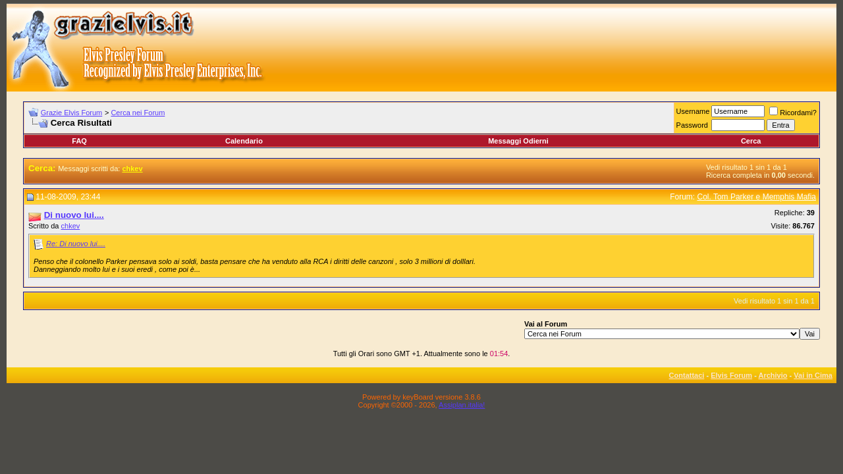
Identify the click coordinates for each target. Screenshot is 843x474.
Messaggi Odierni (518, 141)
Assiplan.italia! (462, 405)
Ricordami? (793, 113)
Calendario (244, 141)
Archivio (773, 375)
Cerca (751, 141)
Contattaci (687, 375)
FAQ (79, 141)
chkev (70, 226)
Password (692, 125)
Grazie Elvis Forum (72, 113)
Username (693, 111)
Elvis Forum (731, 375)
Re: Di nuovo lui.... (75, 244)
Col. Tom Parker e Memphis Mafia (756, 196)
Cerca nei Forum (138, 113)
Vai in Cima (813, 375)
